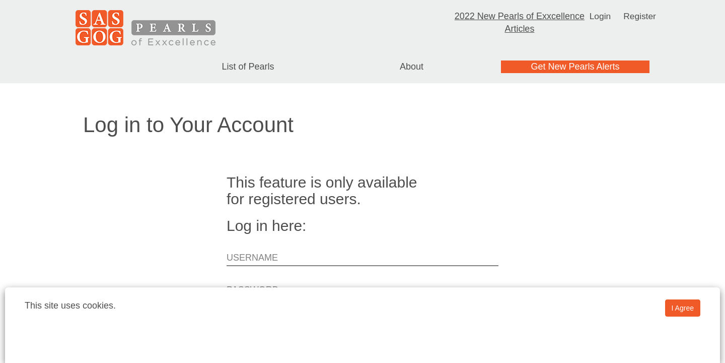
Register (640, 16)
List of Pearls (248, 67)
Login (600, 16)
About (411, 67)
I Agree (683, 308)
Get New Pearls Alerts (575, 67)
